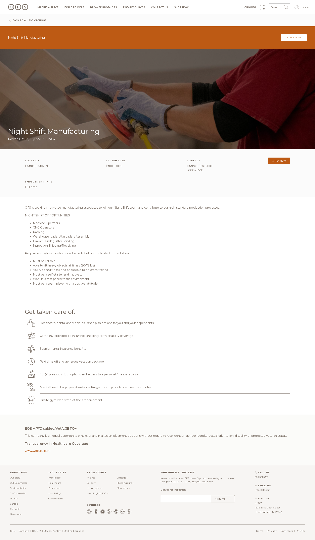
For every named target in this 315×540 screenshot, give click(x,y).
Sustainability (18, 488)
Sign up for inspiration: (173, 489)
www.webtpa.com (37, 451)
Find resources (134, 7)
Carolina (23, 530)
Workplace (54, 477)
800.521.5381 (261, 477)
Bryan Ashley (52, 530)
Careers (14, 503)
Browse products (103, 7)
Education (54, 488)
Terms (259, 530)
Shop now (181, 7)
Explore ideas (74, 7)
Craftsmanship (18, 493)
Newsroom (16, 514)
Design (14, 498)
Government (55, 498)
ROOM (36, 530)
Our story (15, 477)
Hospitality (54, 493)
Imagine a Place (47, 7)
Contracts (286, 530)
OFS (12, 530)
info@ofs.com (263, 490)
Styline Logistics (74, 530)
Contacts (15, 509)
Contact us (159, 7)
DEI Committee (18, 483)
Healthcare (54, 483)
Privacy (272, 530)
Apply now (294, 37)
